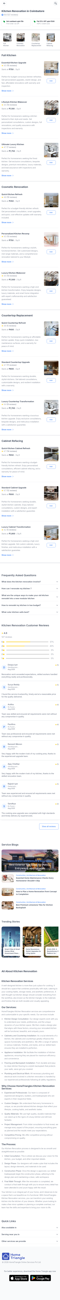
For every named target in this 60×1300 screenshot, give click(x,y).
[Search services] (55, 3)
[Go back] (4, 3)
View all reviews (49, 826)
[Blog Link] (30, 861)
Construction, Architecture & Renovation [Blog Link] (31, 875)
